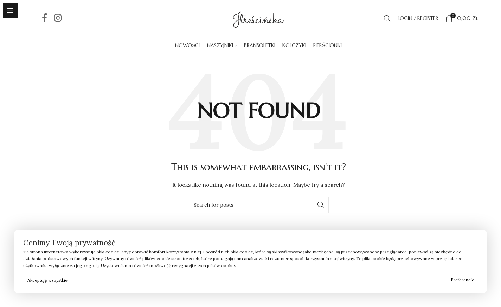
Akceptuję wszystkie (47, 280)
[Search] (387, 18)
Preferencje (462, 279)
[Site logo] (258, 18)
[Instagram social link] (58, 18)
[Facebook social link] (44, 18)
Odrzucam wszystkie (260, 280)
